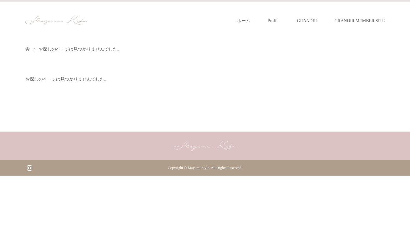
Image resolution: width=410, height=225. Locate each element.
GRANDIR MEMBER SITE (359, 20)
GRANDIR (307, 20)
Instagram (29, 167)
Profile (274, 20)
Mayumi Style (198, 168)
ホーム (243, 20)
